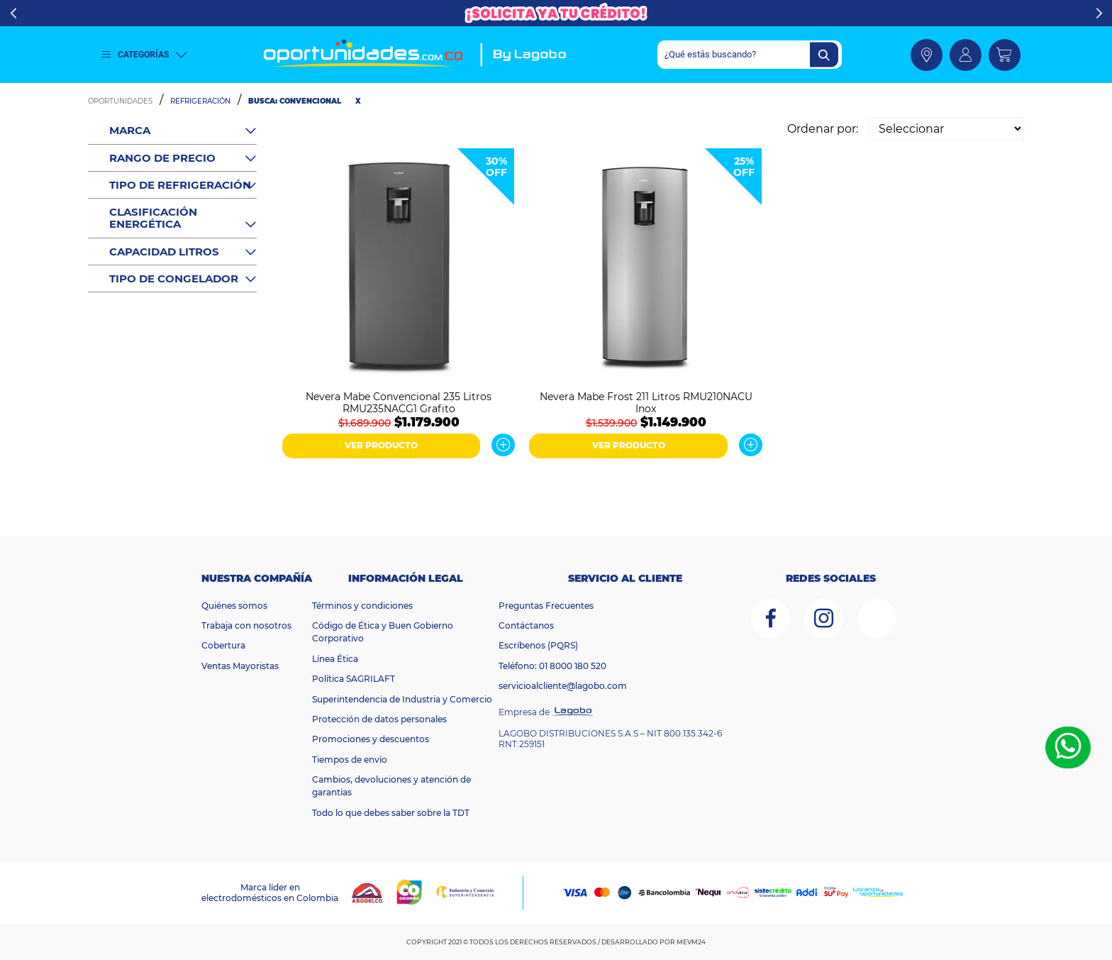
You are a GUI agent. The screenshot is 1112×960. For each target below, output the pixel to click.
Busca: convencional (294, 101)
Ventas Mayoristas (240, 666)
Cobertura (223, 645)
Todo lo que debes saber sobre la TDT (390, 812)
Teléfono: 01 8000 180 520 (552, 666)
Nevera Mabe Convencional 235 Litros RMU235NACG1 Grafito (398, 401)
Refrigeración (200, 101)
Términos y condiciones (362, 605)
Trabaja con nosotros (246, 625)
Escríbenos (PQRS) (538, 645)
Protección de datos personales (379, 719)
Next (1098, 13)
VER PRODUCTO (381, 445)
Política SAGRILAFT (353, 678)
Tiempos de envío (349, 759)
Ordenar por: (822, 129)
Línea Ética (335, 658)
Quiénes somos (234, 605)
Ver (503, 445)
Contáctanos (526, 625)
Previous (13, 13)
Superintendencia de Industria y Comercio (402, 699)
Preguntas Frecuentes (546, 605)
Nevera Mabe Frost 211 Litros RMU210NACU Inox (646, 401)
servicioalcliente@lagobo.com (563, 685)
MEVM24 (691, 942)
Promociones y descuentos (370, 739)
